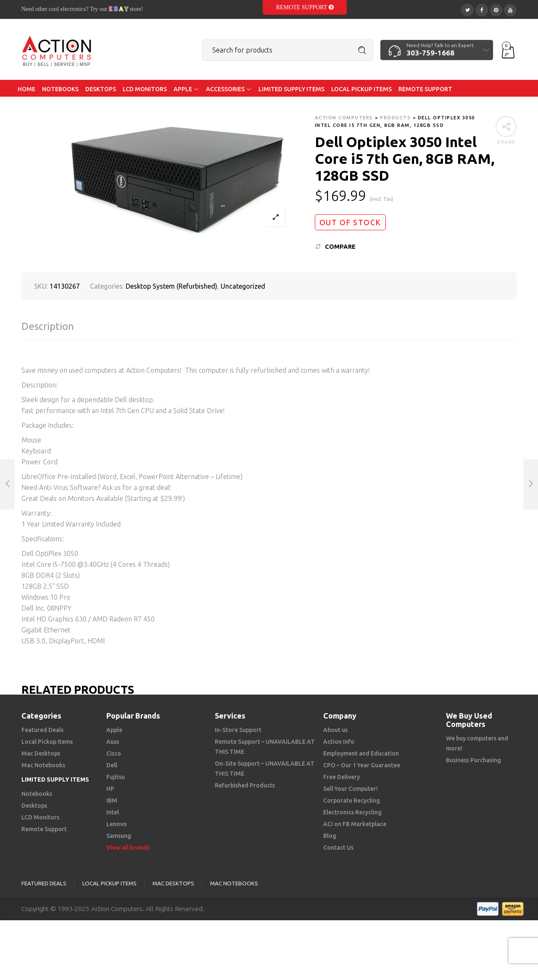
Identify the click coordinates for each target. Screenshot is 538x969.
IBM (111, 800)
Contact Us (338, 847)
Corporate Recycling (351, 800)
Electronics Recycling (352, 812)
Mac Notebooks (43, 765)
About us (335, 730)
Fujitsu (115, 777)
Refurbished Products (245, 785)
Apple (114, 730)
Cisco (113, 753)
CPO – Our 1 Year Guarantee (361, 765)
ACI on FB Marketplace (354, 824)
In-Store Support (238, 730)
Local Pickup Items (47, 741)
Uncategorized (243, 286)
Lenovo (116, 824)
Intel (112, 812)
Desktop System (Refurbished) (171, 286)
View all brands (128, 847)
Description (47, 326)
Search (362, 50)
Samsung (118, 835)
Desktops (34, 805)
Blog (329, 835)
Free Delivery (341, 777)
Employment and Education (361, 753)
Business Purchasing (473, 760)
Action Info (338, 741)
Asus (112, 741)
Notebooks (36, 793)
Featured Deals (42, 730)
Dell (111, 765)
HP (110, 788)
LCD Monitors (40, 817)
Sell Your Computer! (350, 788)
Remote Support (305, 7)
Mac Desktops (40, 753)
